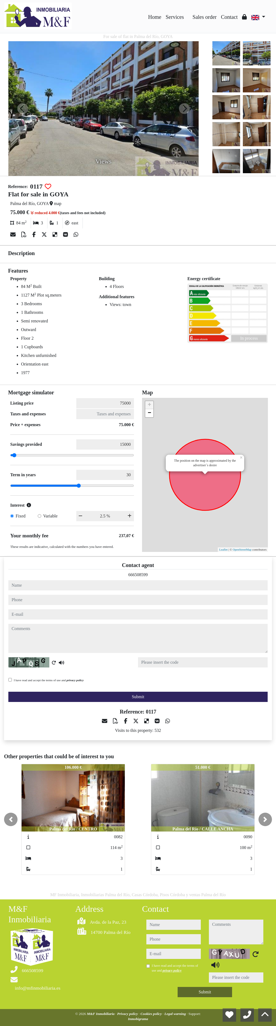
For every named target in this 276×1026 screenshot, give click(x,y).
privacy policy (75, 680)
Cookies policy (151, 1014)
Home (154, 17)
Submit (138, 696)
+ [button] (149, 405)
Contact (229, 17)
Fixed (20, 516)
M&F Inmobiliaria (101, 1014)
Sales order (204, 17)
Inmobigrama (138, 1019)
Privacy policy (128, 1014)
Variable (50, 516)
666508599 (138, 574)
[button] (11, 819)
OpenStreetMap (242, 549)
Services (175, 17)
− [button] (149, 413)
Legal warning (175, 1014)
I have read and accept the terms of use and (49, 680)
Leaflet (223, 549)
